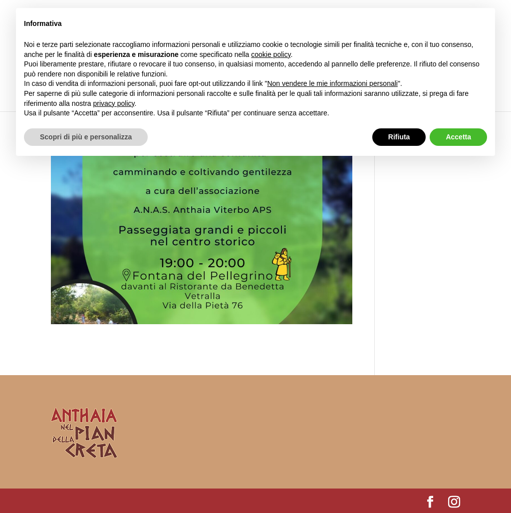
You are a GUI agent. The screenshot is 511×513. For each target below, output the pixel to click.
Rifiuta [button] (399, 137)
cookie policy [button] (270, 54)
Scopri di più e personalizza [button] (86, 137)
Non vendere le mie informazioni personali (332, 83)
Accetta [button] (458, 137)
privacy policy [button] (114, 103)
